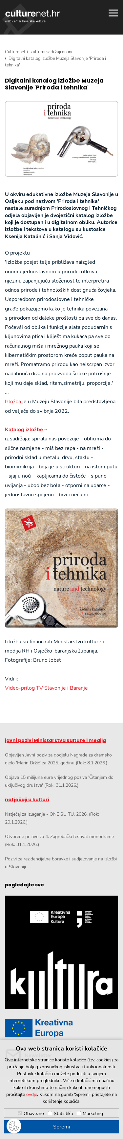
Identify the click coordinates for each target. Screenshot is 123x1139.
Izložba (13, 401)
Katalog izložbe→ (26, 429)
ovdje (31, 1094)
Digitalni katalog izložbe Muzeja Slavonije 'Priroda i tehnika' (54, 84)
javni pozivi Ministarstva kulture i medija (55, 740)
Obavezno (34, 1113)
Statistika (63, 1113)
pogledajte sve (24, 884)
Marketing (93, 1113)
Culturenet (15, 52)
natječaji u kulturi (27, 799)
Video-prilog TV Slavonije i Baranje (46, 688)
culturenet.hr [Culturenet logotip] (32, 16)
